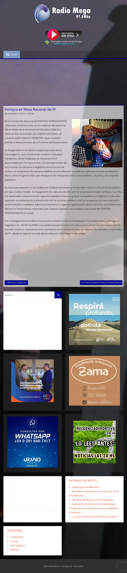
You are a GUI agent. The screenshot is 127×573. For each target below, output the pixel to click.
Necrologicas (18, 545)
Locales (15, 541)
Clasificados (17, 537)
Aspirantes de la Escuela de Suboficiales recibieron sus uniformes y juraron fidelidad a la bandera (94, 508)
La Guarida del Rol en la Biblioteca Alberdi (95, 516)
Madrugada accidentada (85, 487)
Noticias (15, 549)
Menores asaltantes (17, 282)
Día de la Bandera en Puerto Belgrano (93, 499)
